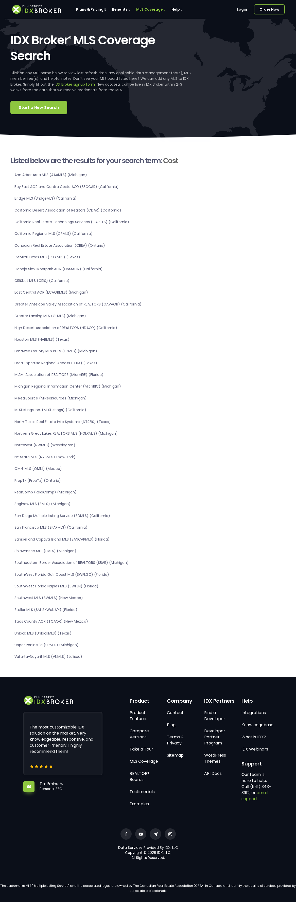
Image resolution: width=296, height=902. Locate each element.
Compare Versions (139, 734)
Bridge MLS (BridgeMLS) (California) (45, 198)
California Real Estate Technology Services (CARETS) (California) (71, 221)
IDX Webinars (254, 749)
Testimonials (142, 792)
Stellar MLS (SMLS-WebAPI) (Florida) (45, 609)
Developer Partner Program (214, 737)
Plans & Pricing (89, 9)
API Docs (213, 773)
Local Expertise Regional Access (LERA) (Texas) (55, 363)
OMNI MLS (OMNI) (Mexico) (38, 468)
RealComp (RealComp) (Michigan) (45, 492)
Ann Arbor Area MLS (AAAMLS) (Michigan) (50, 174)
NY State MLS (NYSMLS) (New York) (45, 456)
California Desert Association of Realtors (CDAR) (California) (67, 210)
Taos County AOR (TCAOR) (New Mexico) (51, 621)
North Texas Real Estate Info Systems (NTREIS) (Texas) (62, 421)
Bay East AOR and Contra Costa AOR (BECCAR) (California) (66, 186)
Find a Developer (214, 716)
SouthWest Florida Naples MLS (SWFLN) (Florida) (56, 586)
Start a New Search (39, 107)
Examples (139, 804)
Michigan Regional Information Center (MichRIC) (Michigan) (67, 386)
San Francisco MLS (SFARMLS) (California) (51, 527)
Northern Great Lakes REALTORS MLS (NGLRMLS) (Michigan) (66, 433)
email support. (254, 796)
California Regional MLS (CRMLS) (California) (53, 233)
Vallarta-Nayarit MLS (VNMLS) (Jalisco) (48, 656)
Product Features (138, 716)
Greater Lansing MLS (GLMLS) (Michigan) (50, 315)
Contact (175, 713)
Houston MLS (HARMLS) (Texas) (41, 339)
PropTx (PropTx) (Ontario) (37, 480)
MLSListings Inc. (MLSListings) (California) (50, 409)
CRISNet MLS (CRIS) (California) (41, 280)
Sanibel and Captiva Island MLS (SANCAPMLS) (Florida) (62, 539)
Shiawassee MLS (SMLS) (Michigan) (45, 550)
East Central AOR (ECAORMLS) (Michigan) (51, 292)
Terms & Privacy (175, 740)
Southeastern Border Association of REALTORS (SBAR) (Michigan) (71, 562)
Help (175, 9)
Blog (171, 725)
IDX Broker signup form (75, 84)
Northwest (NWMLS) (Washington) (44, 445)
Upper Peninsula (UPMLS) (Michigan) (46, 644)
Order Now (269, 9)
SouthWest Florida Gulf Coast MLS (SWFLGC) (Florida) (61, 574)
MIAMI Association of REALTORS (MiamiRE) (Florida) (58, 374)
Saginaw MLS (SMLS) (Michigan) (42, 503)
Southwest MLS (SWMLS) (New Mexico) (48, 597)
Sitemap (175, 755)
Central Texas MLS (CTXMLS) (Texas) (47, 257)
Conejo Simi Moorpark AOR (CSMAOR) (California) (58, 269)
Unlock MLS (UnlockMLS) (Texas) (43, 633)
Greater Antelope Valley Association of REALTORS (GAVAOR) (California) (78, 304)
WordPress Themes (215, 758)
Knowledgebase (257, 725)
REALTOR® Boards (139, 776)
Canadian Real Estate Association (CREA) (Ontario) (59, 245)
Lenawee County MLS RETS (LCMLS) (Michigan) (55, 351)
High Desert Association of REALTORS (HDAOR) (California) (65, 327)
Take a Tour (141, 749)
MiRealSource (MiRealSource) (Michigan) (50, 398)
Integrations (253, 713)
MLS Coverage (149, 9)
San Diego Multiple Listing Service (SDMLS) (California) (62, 515)
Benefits (120, 9)
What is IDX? (253, 737)
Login (242, 9)
